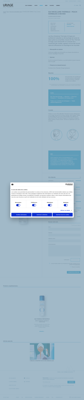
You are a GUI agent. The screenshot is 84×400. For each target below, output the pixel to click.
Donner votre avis (70, 26)
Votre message (52, 244)
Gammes (58, 5)
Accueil (4, 11)
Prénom (50, 232)
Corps (35, 5)
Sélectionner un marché (75, 397)
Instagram (27, 381)
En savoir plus (77, 264)
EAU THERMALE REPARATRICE (42, 319)
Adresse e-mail (51, 238)
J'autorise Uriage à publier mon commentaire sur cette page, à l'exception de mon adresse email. (64, 264)
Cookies (47, 397)
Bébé (46, 5)
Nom (49, 227)
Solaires (52, 5)
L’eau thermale (28, 5)
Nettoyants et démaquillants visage (15, 11)
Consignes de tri (59, 397)
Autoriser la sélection (42, 214)
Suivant (79, 216)
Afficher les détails (65, 210)
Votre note (66, 259)
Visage (41, 5)
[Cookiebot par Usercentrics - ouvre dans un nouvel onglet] (66, 185)
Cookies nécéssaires (21, 214)
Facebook (27, 378)
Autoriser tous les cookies (62, 214)
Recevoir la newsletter (75, 266)
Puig (52, 397)
